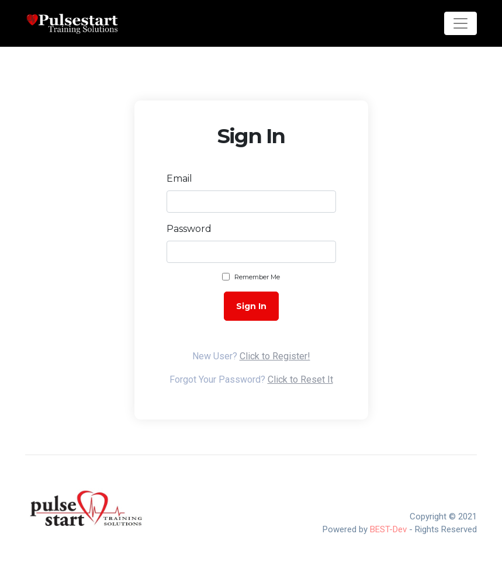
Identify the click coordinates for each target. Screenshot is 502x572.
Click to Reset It (300, 379)
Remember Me (257, 277)
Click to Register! (275, 356)
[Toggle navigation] (460, 23)
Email (179, 178)
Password (189, 228)
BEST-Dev (388, 529)
